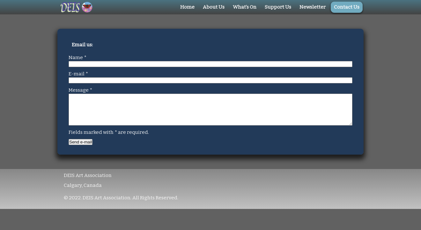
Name (77, 57)
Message (80, 90)
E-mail (78, 74)
